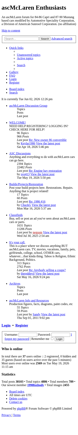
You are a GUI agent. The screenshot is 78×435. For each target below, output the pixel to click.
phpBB (21, 408)
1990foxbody (35, 385)
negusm (37, 232)
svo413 (25, 174)
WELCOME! (17, 122)
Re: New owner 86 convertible (47, 140)
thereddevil (28, 273)
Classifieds (16, 215)
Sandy (36, 314)
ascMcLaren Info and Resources (29, 300)
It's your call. (17, 242)
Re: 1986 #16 (37, 201)
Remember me (42, 338)
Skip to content (11, 30)
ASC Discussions (20, 153)
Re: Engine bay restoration (45, 170)
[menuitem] (28, 54)
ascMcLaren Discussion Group (28, 105)
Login (6, 325)
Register (21, 325)
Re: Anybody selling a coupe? (47, 270)
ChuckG (26, 205)
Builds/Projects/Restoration (26, 184)
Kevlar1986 (28, 143)
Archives (14, 283)
